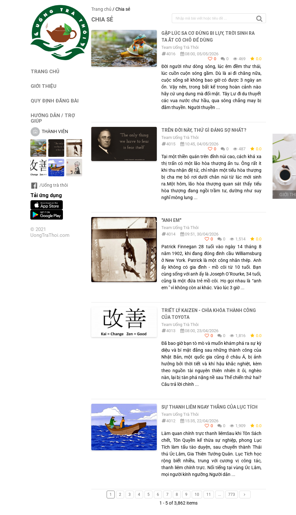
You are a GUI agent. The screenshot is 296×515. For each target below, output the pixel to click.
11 (208, 494)
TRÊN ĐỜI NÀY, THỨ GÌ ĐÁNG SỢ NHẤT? (203, 130)
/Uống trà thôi (49, 185)
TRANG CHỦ (45, 71)
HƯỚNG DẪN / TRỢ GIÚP (53, 118)
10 (197, 494)
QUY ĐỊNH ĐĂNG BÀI (55, 101)
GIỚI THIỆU (43, 86)
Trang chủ (101, 9)
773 (231, 494)
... (219, 494)
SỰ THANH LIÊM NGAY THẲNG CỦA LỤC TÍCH (209, 407)
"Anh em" (171, 220)
